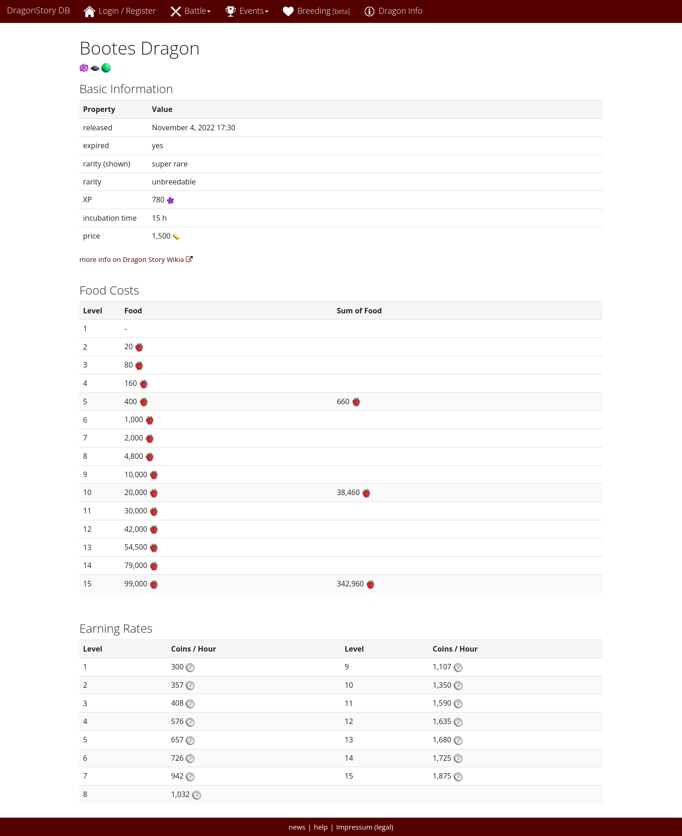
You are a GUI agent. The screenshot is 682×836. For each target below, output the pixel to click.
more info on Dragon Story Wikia (136, 259)
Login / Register (120, 11)
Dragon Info (392, 11)
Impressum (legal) (364, 826)
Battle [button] (190, 11)
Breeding (316, 11)
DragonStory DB (38, 10)
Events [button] (246, 11)
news (297, 826)
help (321, 826)
